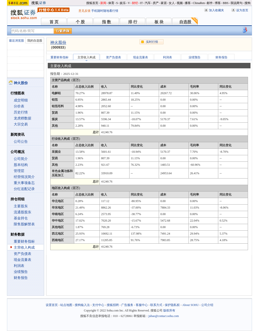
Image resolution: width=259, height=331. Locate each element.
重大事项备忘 (24, 183)
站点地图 (66, 305)
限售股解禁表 (24, 224)
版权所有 (169, 310)
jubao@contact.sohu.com (163, 316)
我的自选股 (34, 40)
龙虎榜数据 (22, 118)
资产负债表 (22, 254)
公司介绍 (207, 305)
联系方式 (156, 305)
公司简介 (21, 159)
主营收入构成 (24, 247)
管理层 (19, 171)
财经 (135, 3)
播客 (188, 3)
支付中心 (98, 305)
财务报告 (21, 278)
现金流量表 (22, 260)
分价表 (19, 106)
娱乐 (123, 3)
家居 (164, 3)
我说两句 (236, 3)
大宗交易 (21, 124)
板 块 (159, 22)
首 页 (54, 22)
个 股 (80, 22)
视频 (180, 3)
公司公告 (21, 141)
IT (141, 3)
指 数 (106, 22)
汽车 (148, 3)
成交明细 (21, 100)
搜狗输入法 (82, 305)
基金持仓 (21, 218)
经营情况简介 (24, 177)
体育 (111, 3)
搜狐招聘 (113, 305)
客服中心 (142, 305)
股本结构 (21, 165)
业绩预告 (21, 272)
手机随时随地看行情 (104, 11)
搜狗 (247, 3)
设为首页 (242, 10)
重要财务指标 (24, 241)
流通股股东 (22, 212)
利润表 (19, 266)
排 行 (132, 22)
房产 (156, 3)
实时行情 (152, 42)
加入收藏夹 (216, 10)
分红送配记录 (24, 189)
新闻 (103, 3)
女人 (172, 3)
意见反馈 (84, 11)
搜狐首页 (92, 3)
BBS (225, 3)
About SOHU (190, 305)
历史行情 (21, 112)
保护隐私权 (172, 305)
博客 (218, 3)
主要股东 (21, 206)
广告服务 (127, 305)
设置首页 (52, 305)
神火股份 (58, 42)
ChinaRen (199, 3)
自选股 (185, 22)
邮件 (210, 3)
